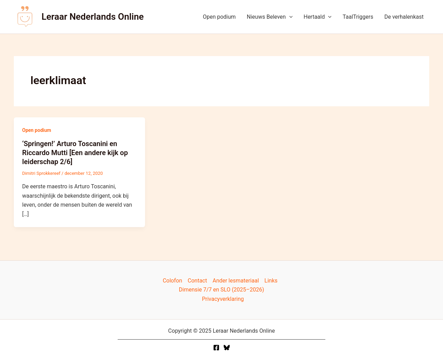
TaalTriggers (358, 17)
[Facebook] (216, 347)
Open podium (219, 17)
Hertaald (318, 17)
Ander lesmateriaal (236, 280)
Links (271, 280)
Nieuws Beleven (269, 17)
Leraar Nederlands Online (93, 16)
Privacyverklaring (223, 299)
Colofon (172, 280)
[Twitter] (227, 347)
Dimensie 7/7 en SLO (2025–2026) (221, 289)
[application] (289, 17)
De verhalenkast (404, 17)
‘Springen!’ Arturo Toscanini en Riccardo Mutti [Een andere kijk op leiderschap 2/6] (75, 153)
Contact (197, 280)
